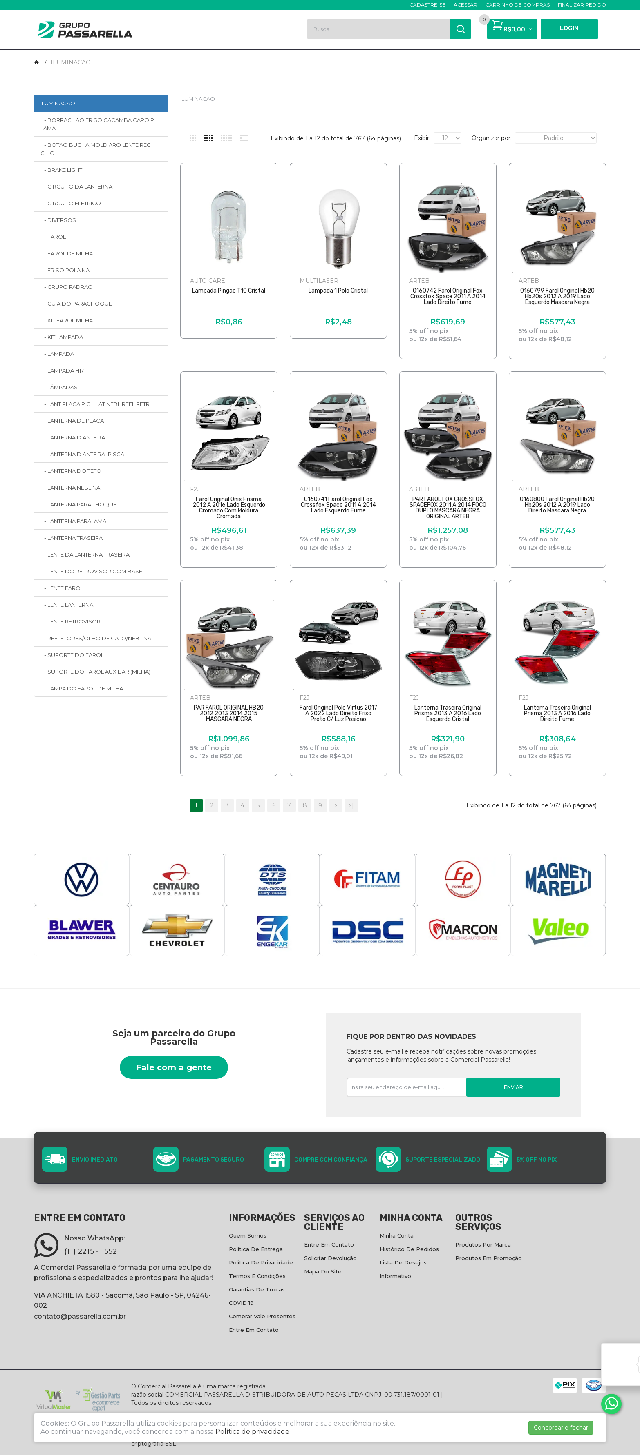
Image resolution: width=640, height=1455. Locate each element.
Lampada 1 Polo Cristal (338, 290)
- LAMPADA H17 (62, 370)
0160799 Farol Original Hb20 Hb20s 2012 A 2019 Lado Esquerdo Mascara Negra (557, 296)
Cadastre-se (427, 5)
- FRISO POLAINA (65, 270)
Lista (244, 138)
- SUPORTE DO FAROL (72, 655)
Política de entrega (256, 1249)
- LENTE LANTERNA (66, 604)
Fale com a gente (174, 1067)
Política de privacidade (261, 1262)
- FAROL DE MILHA (66, 253)
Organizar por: (492, 138)
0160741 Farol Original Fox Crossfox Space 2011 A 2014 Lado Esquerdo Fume (338, 505)
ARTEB (419, 280)
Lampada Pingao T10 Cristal (228, 290)
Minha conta (397, 1235)
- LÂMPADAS (59, 387)
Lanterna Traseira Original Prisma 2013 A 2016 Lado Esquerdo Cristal (447, 713)
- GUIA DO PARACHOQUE (76, 303)
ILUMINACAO (71, 62)
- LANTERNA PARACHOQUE (78, 504)
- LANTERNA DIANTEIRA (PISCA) (83, 454)
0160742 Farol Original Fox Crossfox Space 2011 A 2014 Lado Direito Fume (448, 296)
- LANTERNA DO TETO (70, 471)
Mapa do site (323, 1271)
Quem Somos (247, 1235)
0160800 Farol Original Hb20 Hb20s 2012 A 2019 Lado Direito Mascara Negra (557, 505)
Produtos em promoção (488, 1258)
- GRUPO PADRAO (66, 287)
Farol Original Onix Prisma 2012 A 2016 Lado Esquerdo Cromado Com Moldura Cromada (228, 508)
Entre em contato (254, 1329)
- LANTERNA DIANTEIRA (72, 437)
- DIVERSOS (58, 220)
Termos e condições (257, 1276)
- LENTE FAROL (61, 588)
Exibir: (422, 138)
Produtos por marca (483, 1244)
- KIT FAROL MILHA (66, 320)
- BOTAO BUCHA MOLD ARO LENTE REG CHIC (95, 149)
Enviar (513, 1087)
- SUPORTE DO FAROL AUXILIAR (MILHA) (95, 671)
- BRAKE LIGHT (61, 169)
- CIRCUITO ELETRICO (70, 203)
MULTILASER (319, 280)
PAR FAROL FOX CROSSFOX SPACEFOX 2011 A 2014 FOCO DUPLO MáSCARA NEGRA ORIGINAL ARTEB (448, 508)
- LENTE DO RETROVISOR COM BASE (91, 571)
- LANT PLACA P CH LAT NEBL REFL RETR (95, 404)
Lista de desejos (403, 1262)
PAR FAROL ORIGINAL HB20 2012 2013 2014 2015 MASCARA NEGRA (229, 713)
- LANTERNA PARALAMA (73, 521)
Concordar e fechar (561, 1427)
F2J (195, 489)
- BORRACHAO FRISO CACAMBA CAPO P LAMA (97, 124)
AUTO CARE (207, 280)
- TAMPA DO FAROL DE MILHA (81, 688)
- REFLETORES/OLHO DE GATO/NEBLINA (95, 638)
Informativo (395, 1276)
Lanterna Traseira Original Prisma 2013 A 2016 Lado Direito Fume (557, 713)
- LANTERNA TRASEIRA (71, 538)
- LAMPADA (57, 353)
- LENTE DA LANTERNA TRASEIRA (85, 554)
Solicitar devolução (330, 1258)
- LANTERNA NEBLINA (70, 487)
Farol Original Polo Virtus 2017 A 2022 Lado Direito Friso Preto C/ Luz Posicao (338, 713)
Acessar (465, 5)
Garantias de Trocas (257, 1289)
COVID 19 (241, 1303)
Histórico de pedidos (409, 1249)
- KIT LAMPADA (61, 337)
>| (351, 805)
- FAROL (53, 236)
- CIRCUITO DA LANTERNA (76, 186)
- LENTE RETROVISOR (70, 621)
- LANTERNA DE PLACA (72, 420)
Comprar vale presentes (262, 1316)
